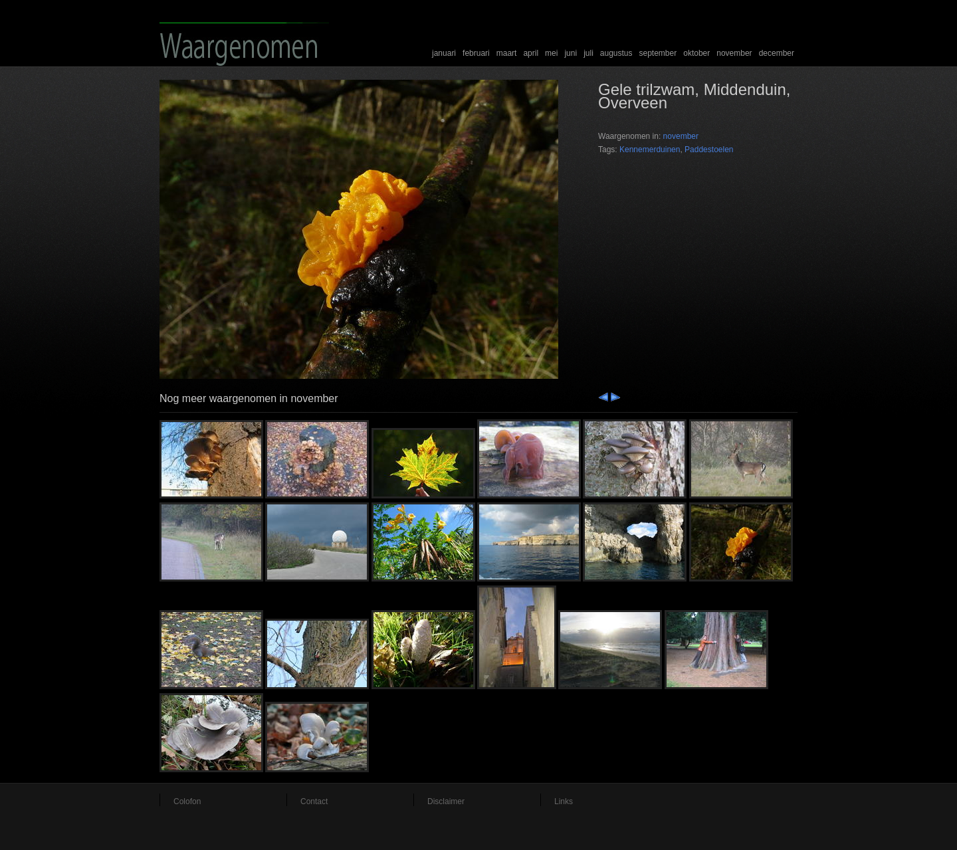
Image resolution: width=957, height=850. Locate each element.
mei (551, 53)
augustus (616, 53)
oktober (696, 53)
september (658, 53)
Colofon (187, 801)
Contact (314, 801)
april (530, 53)
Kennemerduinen (649, 149)
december (776, 53)
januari (444, 53)
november (734, 53)
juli (588, 53)
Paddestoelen (709, 149)
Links (563, 801)
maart (506, 53)
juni (570, 53)
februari (476, 53)
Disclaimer (446, 801)
